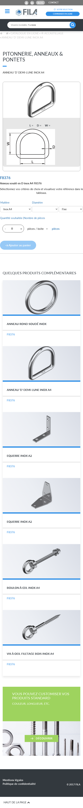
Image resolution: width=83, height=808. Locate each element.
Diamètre (37, 202)
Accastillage (52, 33)
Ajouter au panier (18, 245)
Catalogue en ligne (25, 33)
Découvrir (41, 738)
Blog (40, 3)
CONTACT (53, 2)
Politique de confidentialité (19, 783)
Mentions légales (13, 780)
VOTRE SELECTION (63, 9)
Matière (4, 202)
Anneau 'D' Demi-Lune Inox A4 (22, 37)
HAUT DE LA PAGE (17, 802)
